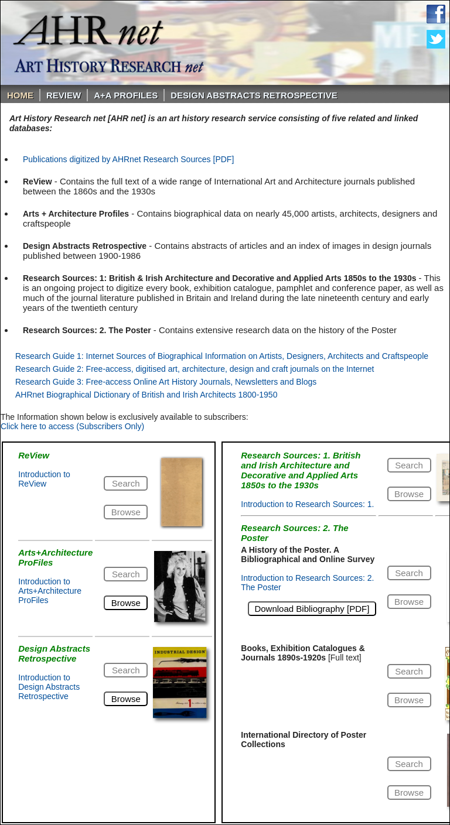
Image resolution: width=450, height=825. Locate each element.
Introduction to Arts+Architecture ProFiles (49, 591)
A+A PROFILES (126, 95)
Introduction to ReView (44, 479)
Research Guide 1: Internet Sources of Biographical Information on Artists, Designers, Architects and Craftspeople (221, 356)
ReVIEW (63, 95)
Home (20, 95)
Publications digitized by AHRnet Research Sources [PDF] (128, 159)
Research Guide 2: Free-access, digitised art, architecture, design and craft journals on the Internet (194, 369)
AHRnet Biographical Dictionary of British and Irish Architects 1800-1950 (146, 394)
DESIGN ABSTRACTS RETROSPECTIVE (254, 95)
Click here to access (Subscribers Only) (72, 426)
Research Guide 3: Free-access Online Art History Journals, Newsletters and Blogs (165, 381)
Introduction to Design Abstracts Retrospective (49, 687)
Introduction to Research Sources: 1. (307, 504)
